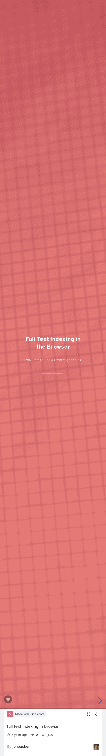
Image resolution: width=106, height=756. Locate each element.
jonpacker (21, 746)
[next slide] (100, 700)
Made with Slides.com (29, 714)
